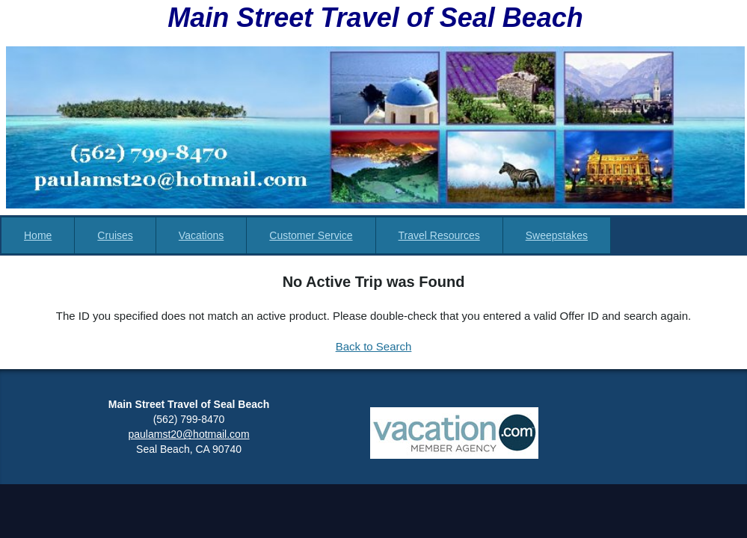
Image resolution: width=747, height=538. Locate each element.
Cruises (114, 235)
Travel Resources (439, 235)
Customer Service (310, 235)
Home (38, 235)
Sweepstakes (557, 235)
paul (138, 434)
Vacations (201, 235)
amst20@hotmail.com (199, 434)
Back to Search (374, 346)
